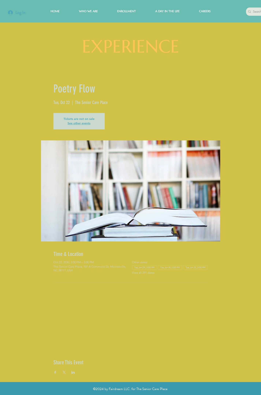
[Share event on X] (64, 372)
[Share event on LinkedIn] (73, 372)
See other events (79, 123)
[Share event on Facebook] (55, 372)
